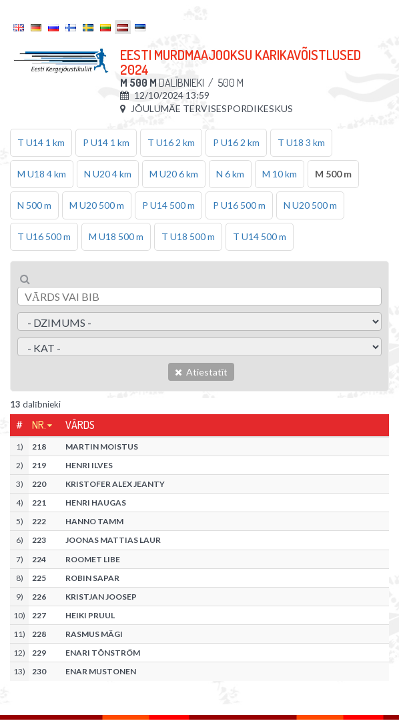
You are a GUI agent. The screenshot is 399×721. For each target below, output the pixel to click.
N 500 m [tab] (34, 205)
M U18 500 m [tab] (116, 236)
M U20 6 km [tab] (173, 173)
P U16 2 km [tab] (236, 142)
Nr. (39, 425)
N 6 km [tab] (230, 173)
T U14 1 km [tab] (41, 142)
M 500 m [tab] (333, 173)
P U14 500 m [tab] (168, 205)
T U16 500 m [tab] (44, 236)
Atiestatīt (201, 372)
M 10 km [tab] (279, 173)
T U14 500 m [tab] (259, 236)
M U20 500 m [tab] (96, 205)
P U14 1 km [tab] (106, 142)
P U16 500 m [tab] (239, 205)
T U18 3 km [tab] (301, 142)
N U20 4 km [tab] (107, 173)
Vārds (80, 425)
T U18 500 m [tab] (188, 236)
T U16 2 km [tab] (171, 142)
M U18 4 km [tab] (41, 173)
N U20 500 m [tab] (310, 205)
